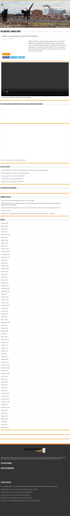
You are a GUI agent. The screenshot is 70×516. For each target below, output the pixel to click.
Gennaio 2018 (4, 342)
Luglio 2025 (4, 229)
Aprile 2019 (4, 317)
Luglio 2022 (4, 277)
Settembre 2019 (5, 305)
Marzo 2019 (4, 319)
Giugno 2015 (4, 416)
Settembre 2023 (5, 257)
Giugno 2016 (4, 382)
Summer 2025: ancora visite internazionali (12, 178)
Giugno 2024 (4, 240)
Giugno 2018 (4, 328)
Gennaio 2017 (4, 362)
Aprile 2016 (4, 387)
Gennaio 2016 (4, 396)
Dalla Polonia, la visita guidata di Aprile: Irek (12, 181)
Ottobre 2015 (4, 404)
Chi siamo (8, 210)
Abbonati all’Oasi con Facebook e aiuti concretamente (15, 173)
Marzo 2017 (4, 356)
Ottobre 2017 (4, 345)
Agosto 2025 (4, 226)
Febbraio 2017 (5, 359)
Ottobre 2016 (4, 370)
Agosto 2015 (4, 410)
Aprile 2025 (4, 231)
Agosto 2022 (4, 274)
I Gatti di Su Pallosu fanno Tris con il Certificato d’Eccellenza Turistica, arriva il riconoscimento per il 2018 (33, 207)
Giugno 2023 (4, 263)
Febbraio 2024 (5, 248)
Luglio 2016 (4, 379)
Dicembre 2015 (5, 399)
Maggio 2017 (4, 351)
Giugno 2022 (4, 280)
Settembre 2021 (5, 291)
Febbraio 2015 (5, 427)
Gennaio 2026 (4, 223)
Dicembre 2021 (5, 285)
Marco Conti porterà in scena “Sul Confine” (20, 36)
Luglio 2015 (4, 413)
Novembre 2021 (5, 288)
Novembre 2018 (5, 322)
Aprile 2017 (4, 353)
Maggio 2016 (4, 385)
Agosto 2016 (4, 376)
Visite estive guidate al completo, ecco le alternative (21, 200)
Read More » (6, 54)
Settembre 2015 (5, 407)
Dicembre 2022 (5, 268)
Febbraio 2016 (5, 393)
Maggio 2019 (4, 314)
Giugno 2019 (4, 311)
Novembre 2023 (5, 254)
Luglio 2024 (4, 237)
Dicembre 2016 (5, 365)
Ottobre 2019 (4, 302)
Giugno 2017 (4, 348)
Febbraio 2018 (5, 339)
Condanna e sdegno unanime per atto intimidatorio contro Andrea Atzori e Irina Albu (32, 213)
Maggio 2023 (4, 265)
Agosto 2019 (4, 308)
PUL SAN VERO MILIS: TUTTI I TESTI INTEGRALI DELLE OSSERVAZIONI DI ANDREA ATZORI (24, 170)
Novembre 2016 (5, 368)
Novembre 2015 (5, 402)
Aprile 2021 (4, 294)
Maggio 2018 (4, 331)
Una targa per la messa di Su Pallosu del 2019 (13, 176)
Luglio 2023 (4, 260)
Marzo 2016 (4, 390)
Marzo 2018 (4, 336)
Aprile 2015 (4, 421)
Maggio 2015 (4, 419)
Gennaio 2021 (4, 297)
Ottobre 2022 (4, 271)
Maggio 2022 (4, 282)
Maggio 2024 (4, 243)
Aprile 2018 (4, 334)
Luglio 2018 (4, 325)
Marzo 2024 (4, 246)
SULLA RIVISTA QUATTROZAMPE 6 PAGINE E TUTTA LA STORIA (17, 500)
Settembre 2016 (5, 373)
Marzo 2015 (4, 424)
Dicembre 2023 (5, 251)
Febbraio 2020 (5, 299)
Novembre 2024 (5, 234)
